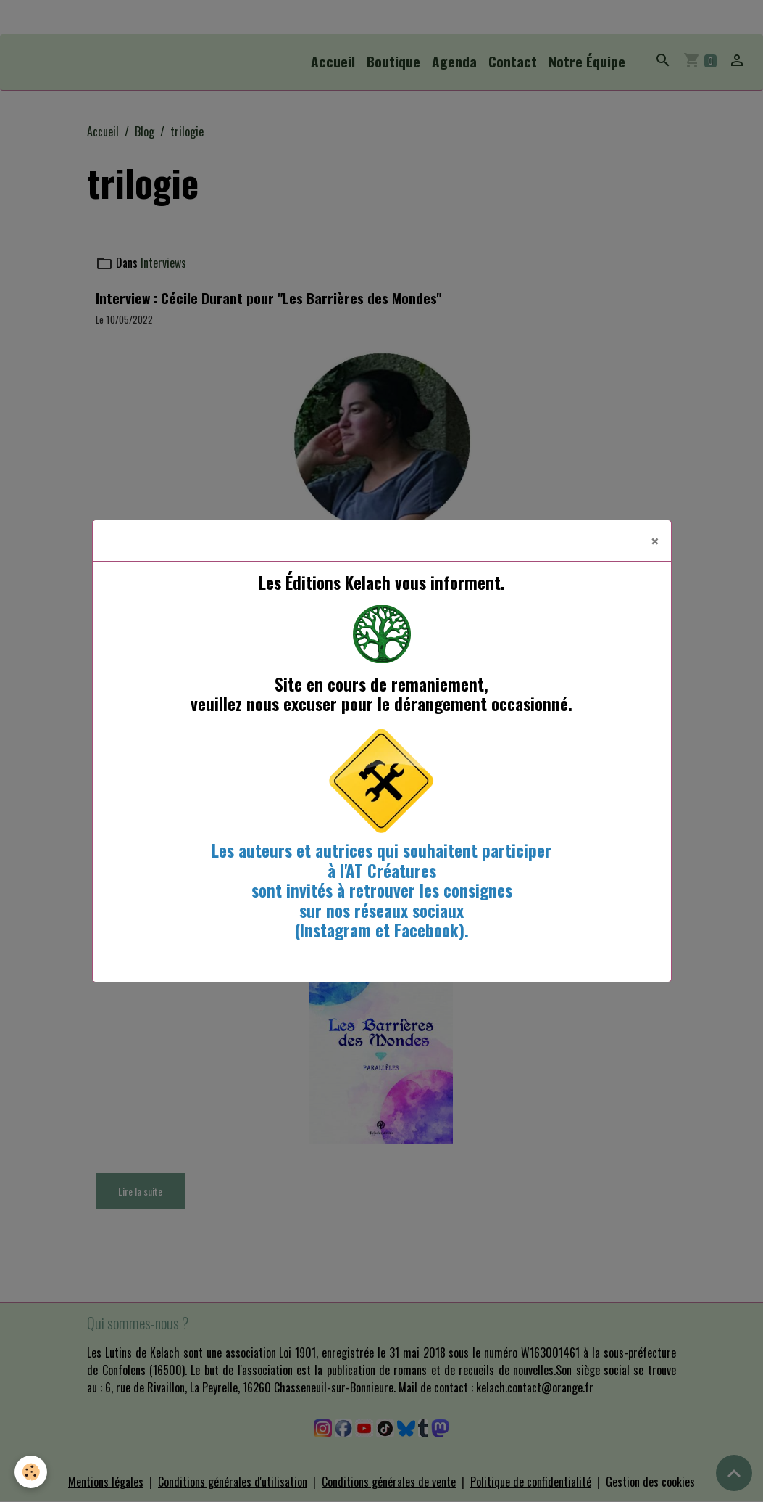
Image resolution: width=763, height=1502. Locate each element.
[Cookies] (30, 1472)
